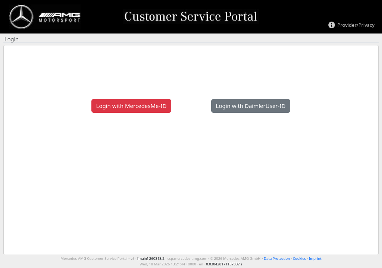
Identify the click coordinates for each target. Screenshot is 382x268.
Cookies (299, 258)
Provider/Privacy (356, 25)
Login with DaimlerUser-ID (251, 105)
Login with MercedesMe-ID (131, 105)
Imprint (315, 258)
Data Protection (277, 258)
